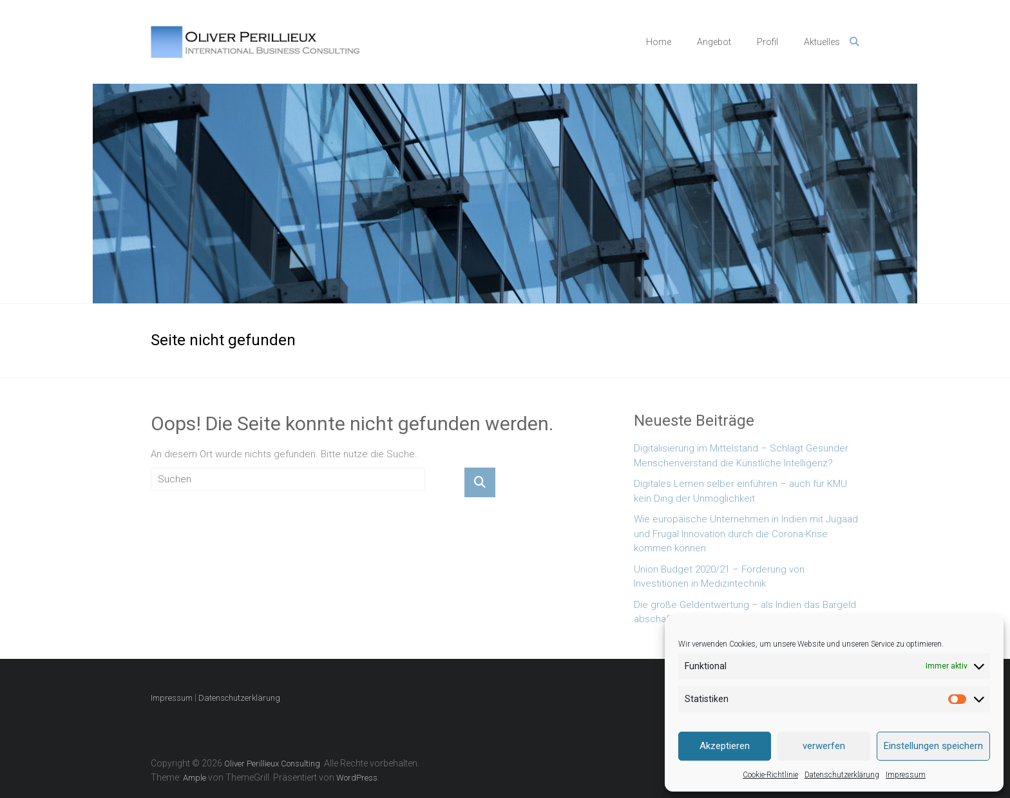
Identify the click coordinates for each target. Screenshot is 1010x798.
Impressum (906, 774)
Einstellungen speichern (933, 746)
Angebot (714, 42)
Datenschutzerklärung (842, 774)
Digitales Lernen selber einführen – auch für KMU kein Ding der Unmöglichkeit (740, 491)
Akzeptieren (725, 746)
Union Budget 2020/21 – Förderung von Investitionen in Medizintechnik (719, 577)
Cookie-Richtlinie (770, 774)
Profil (767, 42)
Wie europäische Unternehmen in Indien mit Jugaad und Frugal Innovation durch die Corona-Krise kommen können (746, 533)
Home (658, 42)
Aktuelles (822, 42)
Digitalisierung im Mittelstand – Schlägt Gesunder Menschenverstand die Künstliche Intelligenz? (741, 455)
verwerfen (824, 746)
